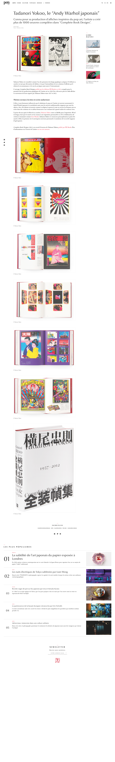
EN (105, 3)
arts (52, 528)
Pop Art (65, 528)
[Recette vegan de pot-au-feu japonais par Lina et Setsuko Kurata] (57, 593)
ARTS (14, 3)
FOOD (19, 3)
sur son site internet (43, 129)
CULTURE (25, 3)
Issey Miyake (35, 117)
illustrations (58, 528)
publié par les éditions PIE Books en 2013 (48, 89)
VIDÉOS (47, 3)
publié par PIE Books (65, 127)
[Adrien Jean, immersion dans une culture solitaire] (57, 627)
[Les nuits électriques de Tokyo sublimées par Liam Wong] (57, 576)
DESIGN (39, 3)
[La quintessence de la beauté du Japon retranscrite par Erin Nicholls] (57, 610)
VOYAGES (33, 3)
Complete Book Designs (44, 528)
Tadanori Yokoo (46, 113)
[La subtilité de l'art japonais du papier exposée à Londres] (57, 559)
